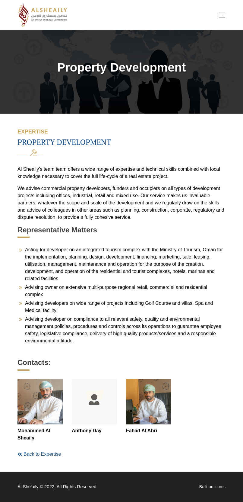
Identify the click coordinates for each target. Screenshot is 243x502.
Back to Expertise (39, 454)
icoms (220, 486)
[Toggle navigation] (222, 15)
